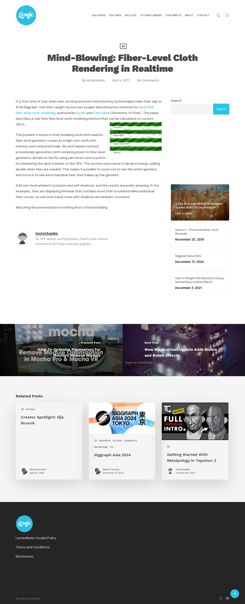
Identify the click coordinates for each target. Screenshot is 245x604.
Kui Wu (81, 113)
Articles (30, 409)
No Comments (148, 80)
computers (130, 440)
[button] (227, 15)
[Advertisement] (200, 149)
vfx (112, 447)
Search (176, 101)
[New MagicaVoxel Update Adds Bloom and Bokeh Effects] (184, 350)
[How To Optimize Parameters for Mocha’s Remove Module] (61, 350)
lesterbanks (96, 80)
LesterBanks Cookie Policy (36, 538)
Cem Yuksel (101, 113)
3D (123, 46)
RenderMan (101, 447)
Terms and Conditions (33, 547)
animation (105, 440)
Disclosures (24, 556)
